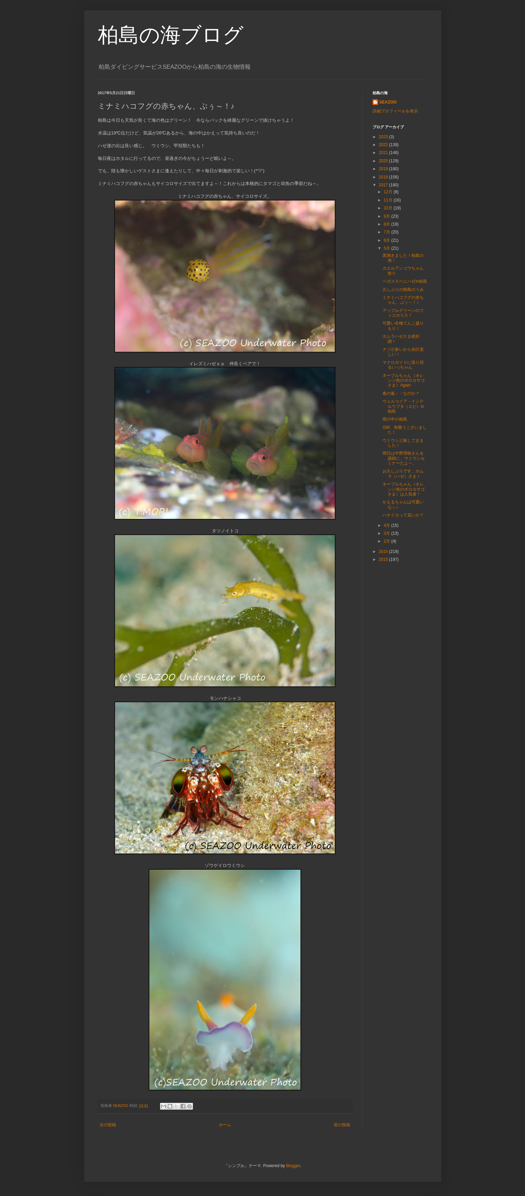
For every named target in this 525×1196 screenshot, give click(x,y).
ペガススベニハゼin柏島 (405, 281)
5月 (387, 248)
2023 (384, 136)
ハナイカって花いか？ (403, 515)
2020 (384, 161)
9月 (387, 216)
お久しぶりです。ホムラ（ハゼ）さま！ (403, 473)
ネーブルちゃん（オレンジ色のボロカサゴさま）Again (404, 380)
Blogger (293, 1165)
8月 (387, 224)
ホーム (225, 1124)
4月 (387, 525)
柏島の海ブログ (170, 34)
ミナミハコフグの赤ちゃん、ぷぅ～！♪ (403, 300)
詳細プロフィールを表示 (395, 111)
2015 (384, 559)
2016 (384, 551)
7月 (387, 232)
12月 (388, 191)
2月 (387, 541)
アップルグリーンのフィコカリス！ (403, 313)
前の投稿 (342, 1124)
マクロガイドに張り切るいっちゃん (403, 365)
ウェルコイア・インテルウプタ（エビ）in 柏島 (403, 406)
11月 (388, 200)
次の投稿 (108, 1124)
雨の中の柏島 (395, 419)
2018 (384, 177)
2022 (384, 144)
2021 (384, 152)
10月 (388, 208)
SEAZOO (388, 102)
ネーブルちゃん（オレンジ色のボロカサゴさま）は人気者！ (404, 489)
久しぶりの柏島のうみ (403, 289)
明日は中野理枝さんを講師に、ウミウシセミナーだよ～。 (404, 458)
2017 (384, 185)
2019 (384, 168)
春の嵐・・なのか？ (401, 393)
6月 (387, 240)
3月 (387, 533)
